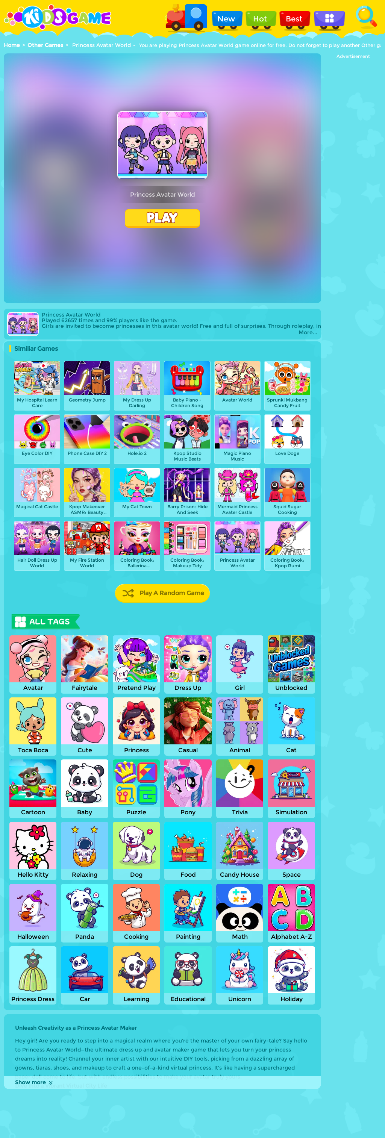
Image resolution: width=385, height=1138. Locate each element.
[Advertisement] (353, 172)
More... (308, 332)
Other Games (45, 45)
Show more (34, 1082)
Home (12, 45)
